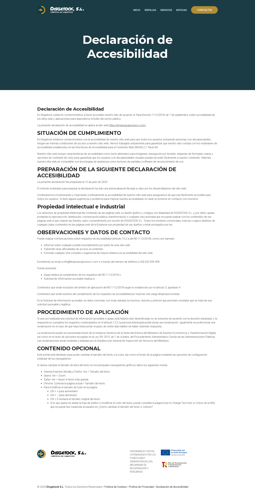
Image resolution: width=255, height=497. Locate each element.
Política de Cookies (115, 486)
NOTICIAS (181, 10)
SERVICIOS (166, 10)
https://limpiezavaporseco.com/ (127, 125)
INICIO (136, 10)
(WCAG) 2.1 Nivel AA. (146, 147)
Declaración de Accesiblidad (172, 486)
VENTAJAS (150, 10)
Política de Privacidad (141, 486)
